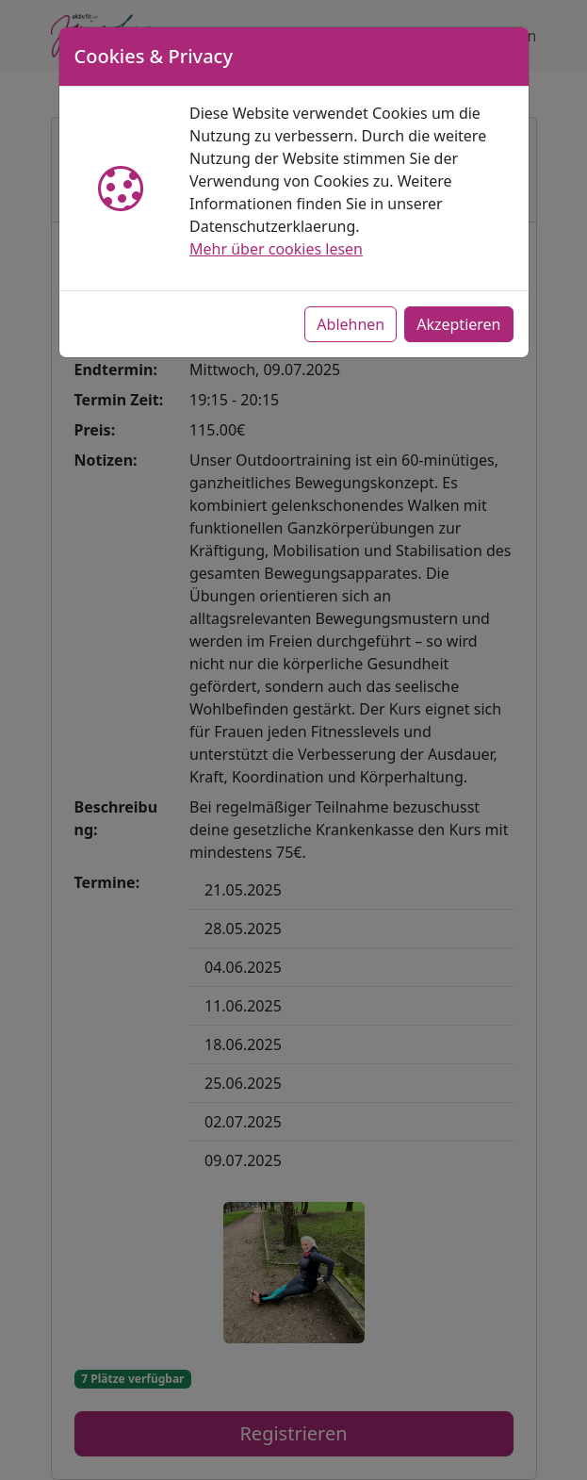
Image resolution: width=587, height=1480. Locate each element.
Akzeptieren (458, 324)
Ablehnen (350, 324)
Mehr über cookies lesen (276, 248)
